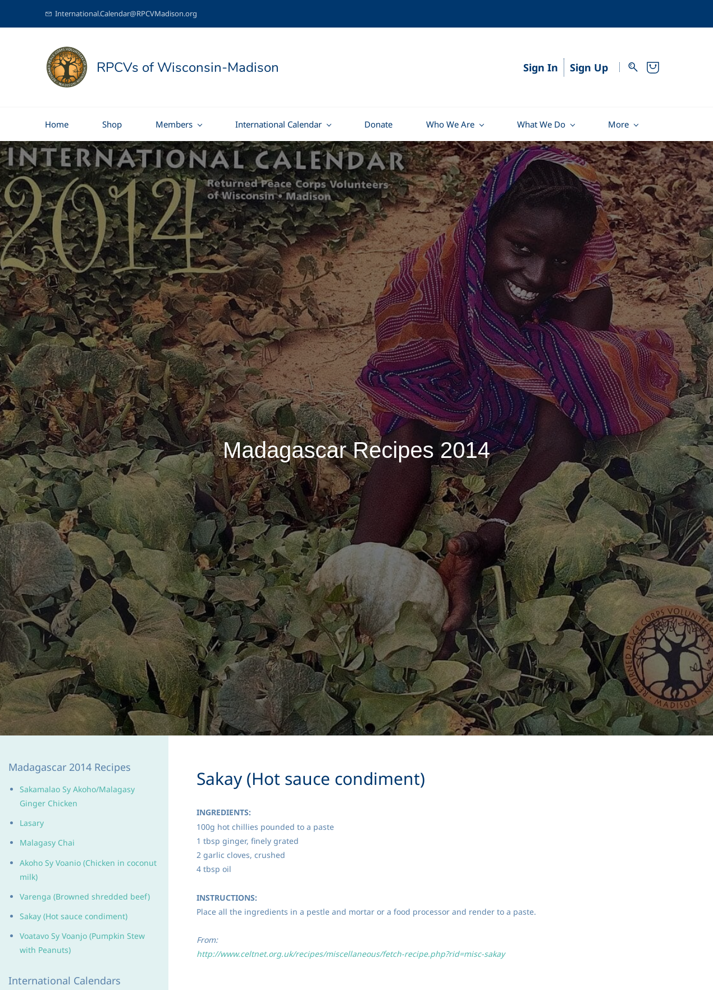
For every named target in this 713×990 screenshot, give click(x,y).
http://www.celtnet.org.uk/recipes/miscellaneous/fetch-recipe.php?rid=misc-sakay (350, 953)
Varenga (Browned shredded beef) (85, 896)
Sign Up (589, 67)
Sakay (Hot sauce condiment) (73, 916)
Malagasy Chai (47, 842)
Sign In (540, 67)
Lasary (32, 823)
